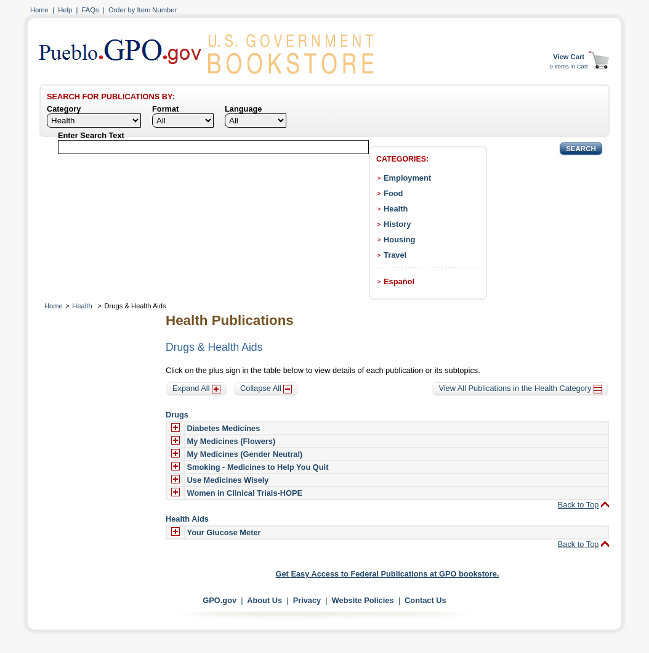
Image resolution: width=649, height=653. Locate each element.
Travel (395, 255)
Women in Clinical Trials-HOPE (245, 493)
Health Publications (230, 320)
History (397, 224)
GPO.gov (219, 600)
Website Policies (363, 600)
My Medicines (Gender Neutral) (245, 454)
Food (393, 193)
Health (396, 208)
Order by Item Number (142, 10)
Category (64, 108)
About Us (264, 600)
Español (399, 281)
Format (165, 108)
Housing (399, 239)
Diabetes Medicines (223, 428)
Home (39, 10)
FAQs (90, 10)
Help (65, 10)
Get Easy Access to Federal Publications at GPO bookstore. (387, 573)
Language (243, 108)
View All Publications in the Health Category (520, 388)
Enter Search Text (91, 135)
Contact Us (425, 600)
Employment (407, 178)
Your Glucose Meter (224, 532)
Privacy (307, 600)
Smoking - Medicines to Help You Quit (258, 467)
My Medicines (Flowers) (231, 441)
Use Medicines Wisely (228, 480)
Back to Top (578, 504)
